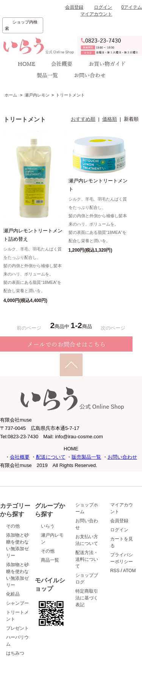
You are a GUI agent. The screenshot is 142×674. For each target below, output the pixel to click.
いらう (48, 526)
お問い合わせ (122, 457)
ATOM (129, 570)
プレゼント (17, 628)
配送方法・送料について (86, 559)
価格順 (109, 119)
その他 (13, 526)
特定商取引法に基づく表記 (86, 597)
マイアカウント (96, 14)
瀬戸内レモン (37, 95)
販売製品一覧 (86, 457)
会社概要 (20, 457)
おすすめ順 (83, 119)
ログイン (103, 7)
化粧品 (13, 594)
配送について (51, 457)
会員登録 (74, 7)
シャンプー (17, 603)
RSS (115, 570)
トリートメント (70, 95)
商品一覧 (50, 560)
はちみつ (15, 653)
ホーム (11, 95)
